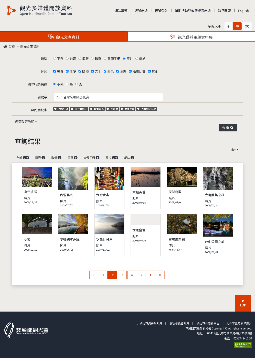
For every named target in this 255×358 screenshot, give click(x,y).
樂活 (110, 71)
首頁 (9, 46)
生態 (123, 71)
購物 (85, 71)
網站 (142, 58)
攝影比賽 (139, 71)
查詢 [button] (228, 127)
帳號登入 (161, 10)
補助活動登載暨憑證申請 (193, 10)
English (243, 10)
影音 (73, 58)
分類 (44, 71)
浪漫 (73, 71)
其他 (155, 71)
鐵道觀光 (97, 108)
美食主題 (128, 108)
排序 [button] (233, 150)
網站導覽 (121, 10)
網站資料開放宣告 (207, 323)
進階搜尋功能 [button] (25, 121)
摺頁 (98, 58)
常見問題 (224, 10)
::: (137, 323)
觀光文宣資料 (30, 46)
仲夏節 (113, 108)
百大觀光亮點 (146, 108)
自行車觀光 (79, 108)
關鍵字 (42, 97)
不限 (60, 58)
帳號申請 (141, 10)
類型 (44, 58)
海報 (85, 58)
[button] (228, 26)
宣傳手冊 (113, 58)
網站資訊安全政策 (150, 323)
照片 (129, 58)
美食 (60, 71)
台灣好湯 (61, 108)
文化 (98, 71)
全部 (22, 157)
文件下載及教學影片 (239, 323)
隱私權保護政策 (179, 323)
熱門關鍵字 (39, 109)
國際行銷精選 (37, 84)
